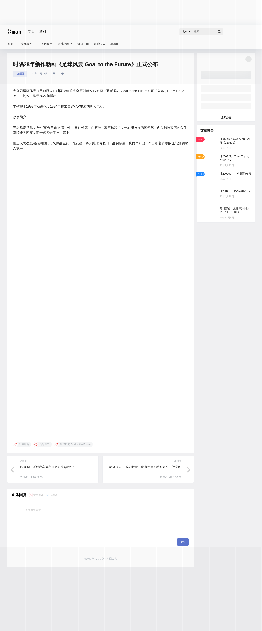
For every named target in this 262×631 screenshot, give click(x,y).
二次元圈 (25, 44)
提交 (182, 541)
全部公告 (226, 117)
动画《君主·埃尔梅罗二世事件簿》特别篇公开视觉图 (145, 467)
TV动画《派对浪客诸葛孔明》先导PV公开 (48, 467)
